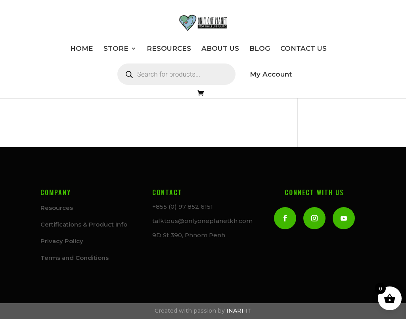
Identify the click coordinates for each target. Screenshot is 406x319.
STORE (115, 49)
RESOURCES (169, 49)
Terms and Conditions (74, 257)
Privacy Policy (61, 241)
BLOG (259, 49)
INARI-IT (239, 310)
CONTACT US (303, 49)
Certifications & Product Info (83, 224)
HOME (81, 49)
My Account (271, 74)
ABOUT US (220, 49)
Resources (56, 207)
